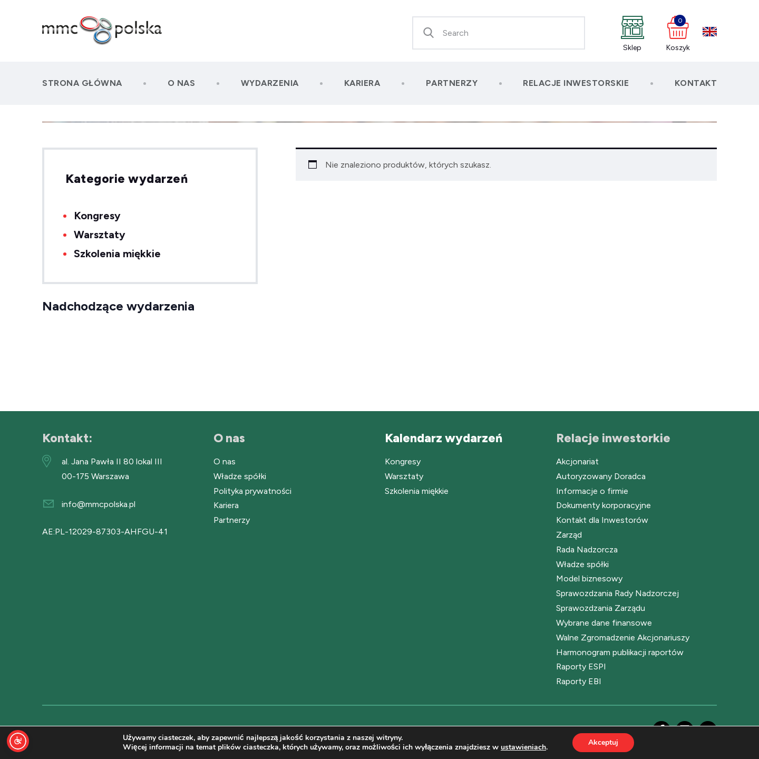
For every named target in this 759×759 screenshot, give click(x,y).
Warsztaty (99, 234)
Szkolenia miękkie (117, 253)
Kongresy (97, 215)
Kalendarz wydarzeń (443, 438)
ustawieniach (523, 747)
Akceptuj (603, 742)
